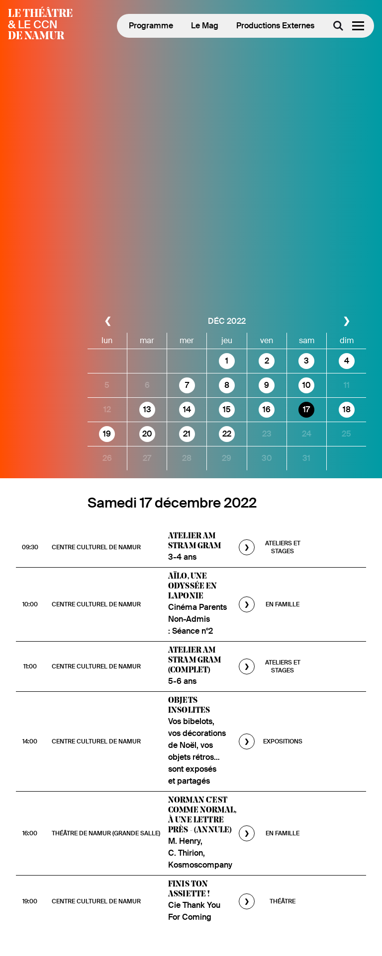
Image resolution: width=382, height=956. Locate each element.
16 (267, 409)
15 (227, 409)
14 (187, 409)
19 (107, 434)
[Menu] (358, 26)
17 (306, 409)
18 (347, 409)
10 (306, 385)
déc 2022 (227, 321)
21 (187, 434)
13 (147, 409)
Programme (151, 25)
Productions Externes (275, 25)
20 (147, 434)
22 (226, 434)
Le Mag (204, 25)
